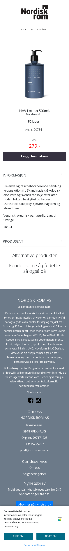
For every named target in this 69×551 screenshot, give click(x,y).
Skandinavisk (33, 114)
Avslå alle (18, 536)
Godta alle (51, 536)
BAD (31, 29)
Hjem (23, 29)
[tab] (34, 175)
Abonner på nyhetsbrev (34, 504)
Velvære (42, 29)
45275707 (37, 444)
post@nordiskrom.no (34, 450)
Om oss (34, 468)
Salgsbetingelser (34, 474)
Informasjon (14, 175)
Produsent (13, 241)
